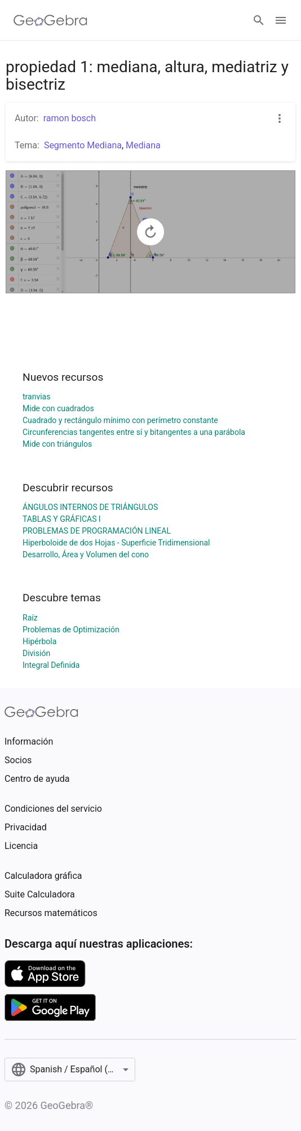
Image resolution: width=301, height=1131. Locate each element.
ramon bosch (69, 118)
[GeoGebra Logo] (50, 20)
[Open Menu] (280, 20)
